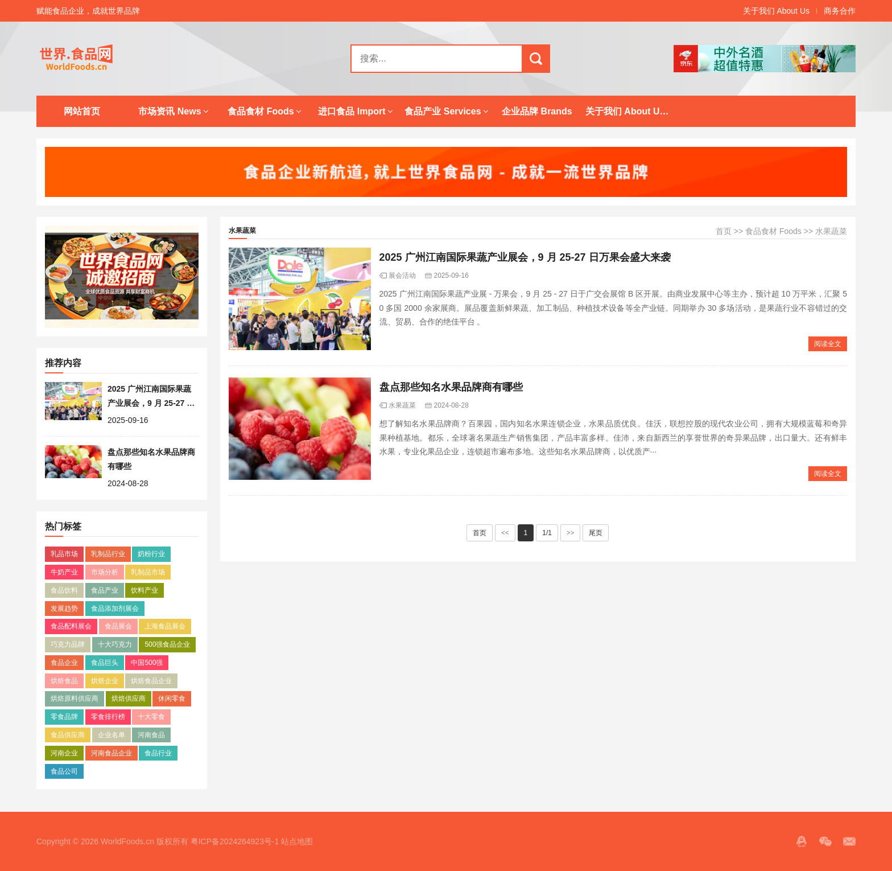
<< (505, 533)
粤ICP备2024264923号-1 (235, 841)
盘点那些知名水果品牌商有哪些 (451, 387)
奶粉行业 (151, 554)
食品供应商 (68, 735)
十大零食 (151, 717)
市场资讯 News (169, 111)
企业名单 (111, 735)
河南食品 (151, 735)
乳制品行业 (108, 554)
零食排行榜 (108, 717)
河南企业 (64, 753)
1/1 (547, 533)
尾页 (595, 533)
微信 (825, 841)
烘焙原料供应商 (74, 698)
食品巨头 (104, 663)
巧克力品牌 (68, 644)
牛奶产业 (64, 572)
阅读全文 (827, 344)
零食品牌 (64, 717)
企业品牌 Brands (537, 111)
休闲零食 (171, 698)
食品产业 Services (442, 111)
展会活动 (402, 276)
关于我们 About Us (776, 10)
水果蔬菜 (831, 231)
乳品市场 (64, 554)
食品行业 (158, 753)
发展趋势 (64, 609)
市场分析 (104, 572)
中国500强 (147, 663)
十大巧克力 (115, 644)
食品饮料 (64, 590)
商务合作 (840, 10)
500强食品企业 (167, 644)
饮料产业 (144, 590)
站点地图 (297, 841)
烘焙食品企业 (151, 681)
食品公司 (64, 771)
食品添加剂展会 (115, 609)
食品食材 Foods (261, 111)
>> (571, 533)
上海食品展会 (164, 626)
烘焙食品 (64, 681)
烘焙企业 (104, 681)
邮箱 (849, 841)
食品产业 (104, 590)
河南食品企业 (111, 753)
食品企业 (64, 663)
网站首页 (82, 111)
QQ (801, 841)
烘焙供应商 (129, 698)
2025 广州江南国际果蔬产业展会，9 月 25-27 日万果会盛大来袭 (151, 402)
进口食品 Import (351, 111)
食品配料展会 (71, 626)
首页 (724, 231)
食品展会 (118, 626)
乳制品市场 (148, 572)
